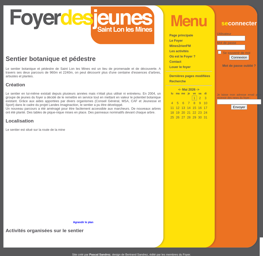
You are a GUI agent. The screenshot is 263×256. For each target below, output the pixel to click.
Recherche (177, 81)
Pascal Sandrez (100, 254)
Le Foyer (176, 40)
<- (179, 89)
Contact (175, 61)
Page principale (181, 35)
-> (197, 89)
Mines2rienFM (180, 46)
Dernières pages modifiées (189, 76)
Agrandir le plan (83, 222)
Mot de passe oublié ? (239, 66)
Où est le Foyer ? (182, 56)
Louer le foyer (180, 67)
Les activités (179, 51)
